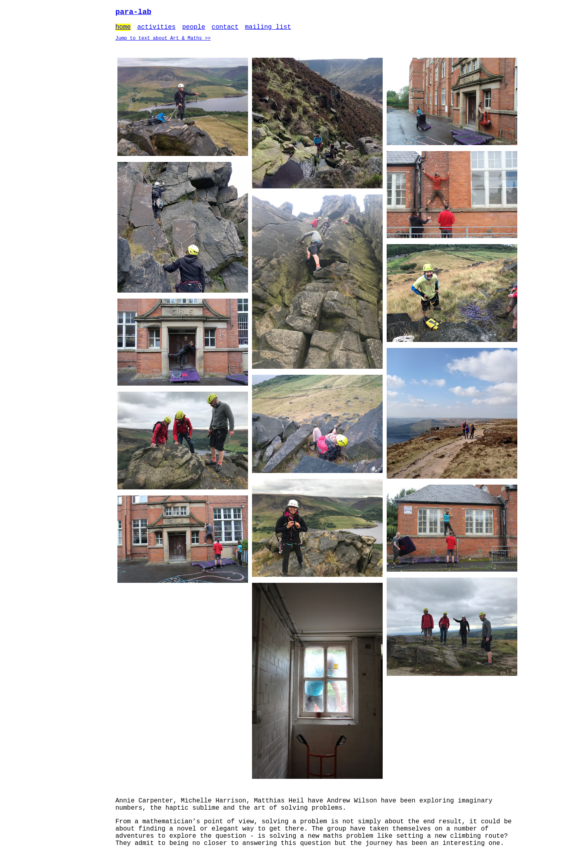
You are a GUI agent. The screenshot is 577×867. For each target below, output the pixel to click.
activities (156, 29)
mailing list (268, 29)
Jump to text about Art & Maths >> (163, 41)
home (123, 29)
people (193, 29)
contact (225, 29)
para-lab (133, 13)
